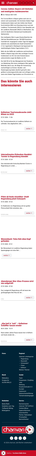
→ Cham (22, 365)
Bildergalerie (6, 410)
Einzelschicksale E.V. (26, 387)
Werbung (22, 384)
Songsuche (5, 380)
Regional (22, 353)
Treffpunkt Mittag (7, 408)
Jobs (20, 382)
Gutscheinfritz (23, 413)
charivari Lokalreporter (26, 356)
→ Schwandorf (23, 363)
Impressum (22, 391)
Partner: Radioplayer (25, 415)
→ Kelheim (22, 367)
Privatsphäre (23, 417)
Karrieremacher (24, 404)
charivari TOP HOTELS (26, 406)
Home (4, 353)
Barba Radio (6, 404)
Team (21, 378)
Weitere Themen (24, 370)
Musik (4, 375)
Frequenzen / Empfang (26, 380)
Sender (21, 375)
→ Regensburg (23, 359)
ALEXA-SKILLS (6, 382)
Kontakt (21, 389)
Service (21, 401)
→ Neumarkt (23, 361)
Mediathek (5, 401)
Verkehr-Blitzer (23, 408)
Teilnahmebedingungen (26, 395)
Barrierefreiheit (24, 419)
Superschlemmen (24, 410)
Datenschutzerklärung (26, 393)
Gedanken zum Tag (8, 406)
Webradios (5, 378)
